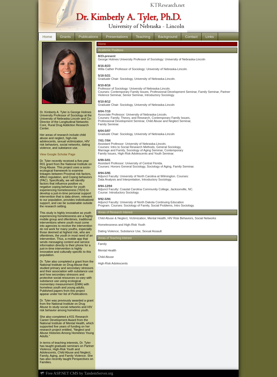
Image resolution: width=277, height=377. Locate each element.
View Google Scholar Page (57, 154)
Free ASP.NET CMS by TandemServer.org (76, 373)
